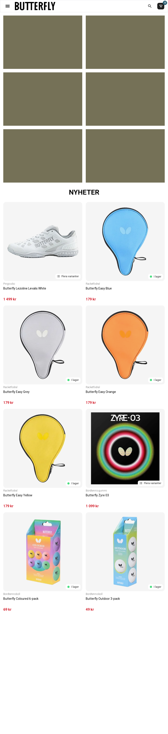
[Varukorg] (160, 6)
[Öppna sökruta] (150, 6)
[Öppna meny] (7, 6)
